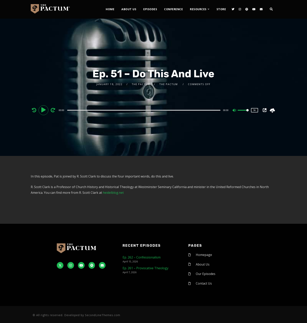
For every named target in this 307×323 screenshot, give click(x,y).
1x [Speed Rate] (254, 110)
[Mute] (235, 111)
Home (110, 9)
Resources (198, 9)
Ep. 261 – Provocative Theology (145, 268)
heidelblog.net (113, 192)
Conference (173, 9)
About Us (128, 9)
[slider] (143, 110)
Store (221, 9)
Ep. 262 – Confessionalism (142, 257)
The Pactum (141, 84)
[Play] (44, 110)
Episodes (150, 9)
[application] (144, 110)
